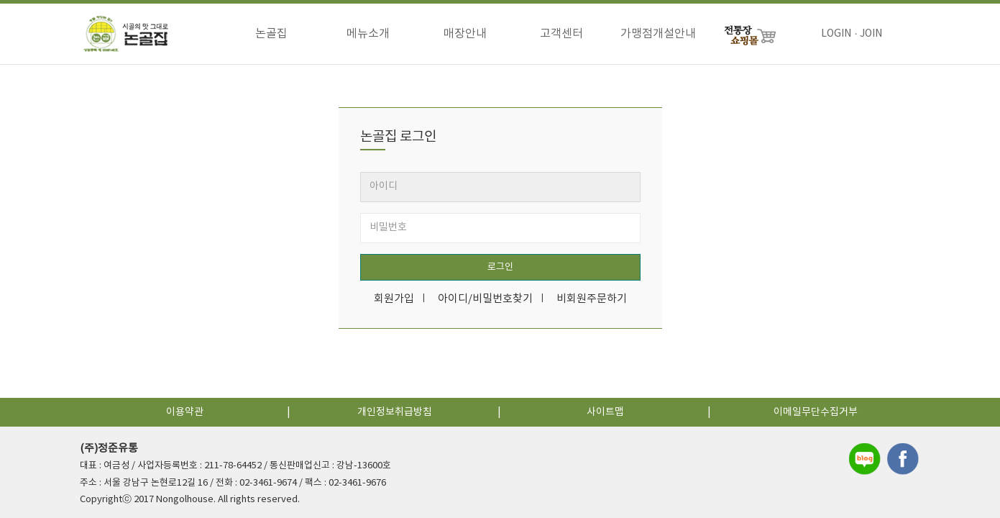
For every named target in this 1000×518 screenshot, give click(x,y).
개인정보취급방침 (394, 412)
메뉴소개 (368, 33)
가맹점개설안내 (658, 33)
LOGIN (836, 34)
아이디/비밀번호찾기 (485, 299)
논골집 (271, 33)
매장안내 (465, 33)
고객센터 (561, 33)
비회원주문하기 (591, 299)
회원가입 (394, 299)
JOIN (871, 34)
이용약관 (184, 412)
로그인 (500, 267)
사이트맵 (605, 412)
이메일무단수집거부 (816, 412)
